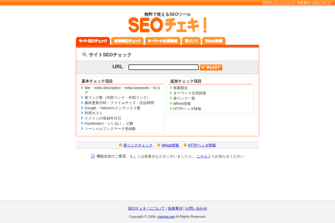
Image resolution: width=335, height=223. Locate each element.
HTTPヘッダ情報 (202, 145)
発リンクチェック (138, 145)
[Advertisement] (167, 183)
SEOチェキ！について (278, 2)
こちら (202, 156)
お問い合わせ (321, 2)
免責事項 (303, 2)
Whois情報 (170, 145)
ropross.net (166, 217)
